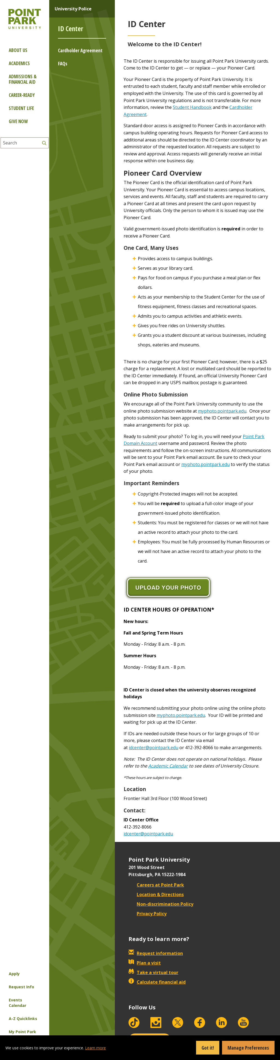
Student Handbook (192, 107)
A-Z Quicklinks (23, 1018)
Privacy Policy (148, 914)
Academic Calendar (168, 766)
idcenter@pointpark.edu (153, 748)
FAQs (62, 63)
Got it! (208, 1047)
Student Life (21, 108)
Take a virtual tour (153, 972)
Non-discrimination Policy (161, 904)
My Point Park (22, 1031)
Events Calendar (17, 1002)
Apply (14, 973)
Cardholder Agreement (80, 50)
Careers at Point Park (156, 885)
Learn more (95, 1047)
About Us (18, 50)
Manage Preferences (248, 1047)
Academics (19, 63)
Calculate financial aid (157, 982)
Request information (156, 953)
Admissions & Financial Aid (23, 79)
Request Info (21, 986)
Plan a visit (145, 963)
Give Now (18, 121)
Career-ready (22, 95)
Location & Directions (156, 894)
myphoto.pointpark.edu (222, 411)
